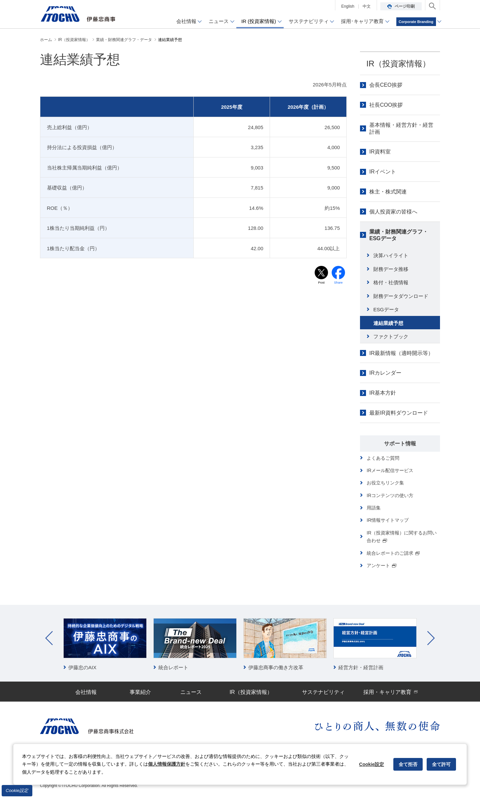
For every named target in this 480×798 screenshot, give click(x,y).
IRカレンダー (385, 373)
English (347, 6)
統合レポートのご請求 (393, 553)
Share (338, 283)
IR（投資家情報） (398, 63)
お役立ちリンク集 (385, 482)
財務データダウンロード (400, 296)
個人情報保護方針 (166, 764)
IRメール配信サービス (390, 470)
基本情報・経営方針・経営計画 (401, 128)
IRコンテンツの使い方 (390, 495)
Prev (49, 638)
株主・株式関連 (388, 191)
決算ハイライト (390, 255)
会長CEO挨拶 (385, 85)
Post (321, 283)
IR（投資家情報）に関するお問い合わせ (402, 536)
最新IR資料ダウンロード (398, 413)
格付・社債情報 (390, 282)
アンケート (382, 565)
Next (431, 638)
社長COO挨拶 (386, 105)
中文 (367, 6)
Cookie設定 (17, 790)
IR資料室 (380, 151)
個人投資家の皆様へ (393, 212)
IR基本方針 (382, 393)
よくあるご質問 (383, 458)
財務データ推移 (390, 269)
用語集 (374, 507)
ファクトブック (390, 336)
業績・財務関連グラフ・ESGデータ (398, 235)
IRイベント (382, 171)
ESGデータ (386, 309)
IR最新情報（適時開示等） (401, 353)
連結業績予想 (388, 323)
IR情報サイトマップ (388, 520)
